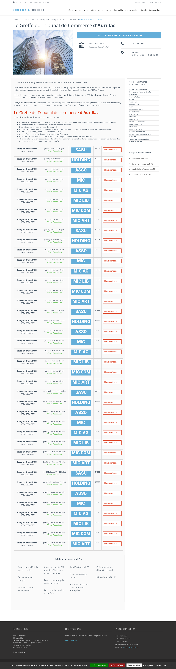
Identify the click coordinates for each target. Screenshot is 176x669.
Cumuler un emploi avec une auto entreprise (79, 587)
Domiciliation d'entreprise (126, 10)
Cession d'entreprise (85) (141, 174)
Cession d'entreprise (150, 10)
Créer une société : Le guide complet (28, 569)
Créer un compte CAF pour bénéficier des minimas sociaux (54, 570)
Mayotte (132, 117)
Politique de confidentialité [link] (154, 665)
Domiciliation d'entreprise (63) (143, 169)
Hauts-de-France (135, 109)
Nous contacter (110, 149)
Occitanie (133, 127)
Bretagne (133, 94)
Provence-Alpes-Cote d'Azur (140, 134)
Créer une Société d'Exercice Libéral (105, 569)
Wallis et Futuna (135, 142)
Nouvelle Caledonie (137, 122)
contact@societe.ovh (131, 647)
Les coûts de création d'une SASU (54, 592)
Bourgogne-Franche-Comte (140, 92)
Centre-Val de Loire (137, 97)
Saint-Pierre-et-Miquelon (139, 139)
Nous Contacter (70, 640)
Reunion (132, 137)
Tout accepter (98, 665)
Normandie (133, 119)
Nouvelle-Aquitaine (136, 124)
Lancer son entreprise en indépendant (54, 582)
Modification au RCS (79, 567)
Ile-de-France (134, 112)
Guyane (132, 107)
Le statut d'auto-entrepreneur (25, 589)
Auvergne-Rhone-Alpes (138, 89)
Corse (131, 99)
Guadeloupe (134, 104)
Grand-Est (133, 102)
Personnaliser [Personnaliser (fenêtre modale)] (134, 665)
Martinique (133, 114)
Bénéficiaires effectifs (106, 577)
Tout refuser (117, 665)
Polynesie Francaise (137, 132)
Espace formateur (156, 2)
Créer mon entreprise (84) (141, 159)
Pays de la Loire (135, 129)
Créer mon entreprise (78, 10)
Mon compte (140, 2)
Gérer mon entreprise (101, 10)
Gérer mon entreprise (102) (142, 164)
